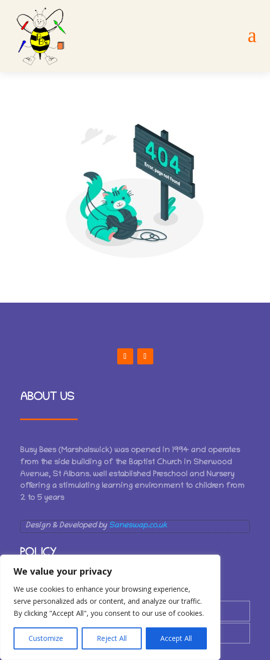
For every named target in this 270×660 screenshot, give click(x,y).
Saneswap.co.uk (138, 526)
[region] (110, 607)
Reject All (112, 638)
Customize (46, 638)
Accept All (176, 638)
